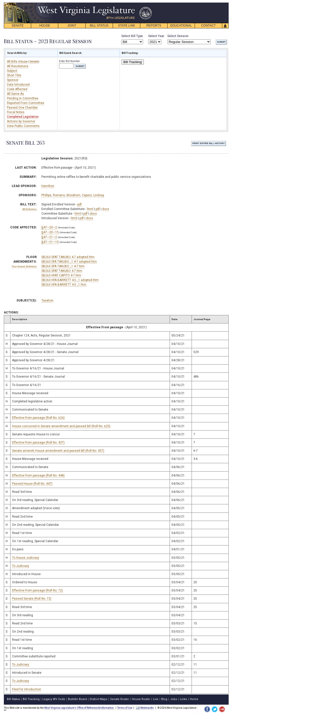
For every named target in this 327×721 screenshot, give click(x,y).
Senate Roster (119, 699)
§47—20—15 (50, 232)
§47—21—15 (50, 242)
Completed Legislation (23, 117)
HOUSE (44, 25)
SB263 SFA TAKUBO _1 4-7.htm (63, 266)
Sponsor (12, 80)
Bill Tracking (132, 62)
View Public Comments (23, 126)
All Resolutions (17, 66)
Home (194, 699)
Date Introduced (18, 84)
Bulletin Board (77, 699)
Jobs (173, 699)
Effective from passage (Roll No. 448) (38, 475)
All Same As (15, 94)
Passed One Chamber (22, 107)
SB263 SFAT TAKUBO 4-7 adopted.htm (68, 257)
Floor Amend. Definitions (24, 266)
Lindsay (98, 195)
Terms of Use (124, 707)
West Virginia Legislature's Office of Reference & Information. (79, 707)
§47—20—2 (49, 227)
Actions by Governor (21, 121)
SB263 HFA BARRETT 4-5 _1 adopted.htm (70, 280)
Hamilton (47, 186)
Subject (12, 71)
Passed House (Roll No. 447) (32, 483)
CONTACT (208, 25)
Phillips (46, 195)
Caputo (87, 195)
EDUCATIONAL (181, 25)
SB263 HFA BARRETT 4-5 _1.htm (63, 284)
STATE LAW (126, 25)
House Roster (141, 699)
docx (105, 209)
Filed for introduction (26, 689)
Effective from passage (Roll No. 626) (38, 418)
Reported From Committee (25, 103)
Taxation (47, 300)
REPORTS (153, 25)
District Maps (98, 699)
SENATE (17, 25)
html (90, 209)
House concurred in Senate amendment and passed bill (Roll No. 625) (61, 426)
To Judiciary (20, 566)
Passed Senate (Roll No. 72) (31, 598)
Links (183, 699)
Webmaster (145, 707)
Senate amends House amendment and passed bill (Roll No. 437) (58, 450)
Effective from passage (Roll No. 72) (37, 590)
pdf (79, 204)
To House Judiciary (25, 558)
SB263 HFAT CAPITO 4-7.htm (61, 275)
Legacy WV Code (53, 699)
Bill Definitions (29, 209)
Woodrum (73, 195)
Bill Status (13, 699)
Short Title (14, 75)
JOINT (71, 25)
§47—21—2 (49, 237)
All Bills (12, 61)
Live (155, 699)
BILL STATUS (99, 25)
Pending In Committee (22, 98)
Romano (59, 195)
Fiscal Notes (16, 112)
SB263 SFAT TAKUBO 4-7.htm (61, 271)
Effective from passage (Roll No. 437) (38, 442)
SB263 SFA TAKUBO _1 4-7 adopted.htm (69, 261)
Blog (164, 699)
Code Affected (17, 89)
